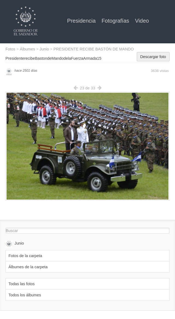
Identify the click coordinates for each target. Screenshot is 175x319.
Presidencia (82, 21)
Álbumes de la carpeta (28, 267)
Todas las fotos (21, 284)
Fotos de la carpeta (25, 256)
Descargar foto (153, 57)
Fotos (10, 49)
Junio (44, 49)
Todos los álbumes (24, 295)
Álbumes (27, 49)
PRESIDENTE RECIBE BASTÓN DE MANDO (94, 49)
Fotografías (116, 21)
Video (142, 21)
